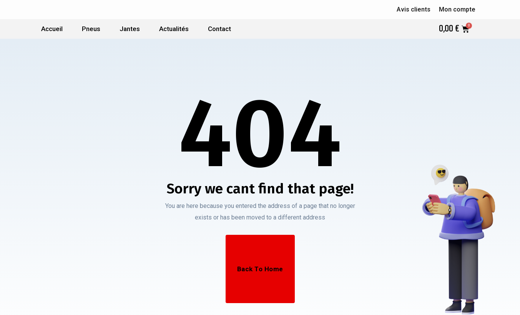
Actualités (174, 29)
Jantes (130, 29)
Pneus (91, 29)
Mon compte (457, 9)
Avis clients (413, 9)
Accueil (52, 29)
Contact (219, 29)
